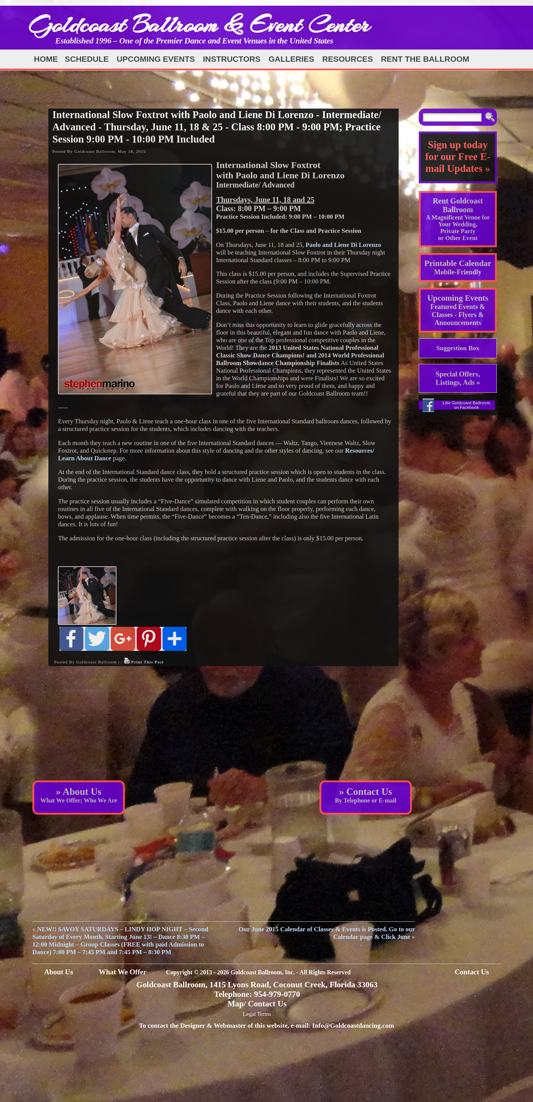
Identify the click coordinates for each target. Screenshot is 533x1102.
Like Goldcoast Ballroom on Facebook (466, 405)
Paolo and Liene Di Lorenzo (343, 244)
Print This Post (147, 662)
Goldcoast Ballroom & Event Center (199, 24)
